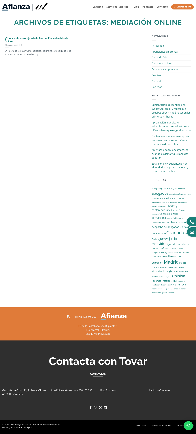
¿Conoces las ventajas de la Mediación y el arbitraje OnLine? (36, 40)
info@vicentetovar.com (64, 390)
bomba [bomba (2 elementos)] (171, 198)
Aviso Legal (141, 425)
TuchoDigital (26, 427)
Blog (136, 6)
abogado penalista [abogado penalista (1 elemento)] (177, 189)
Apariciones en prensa (165, 51)
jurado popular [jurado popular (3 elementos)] (177, 244)
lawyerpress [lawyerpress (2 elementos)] (158, 252)
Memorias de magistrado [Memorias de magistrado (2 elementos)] (164, 271)
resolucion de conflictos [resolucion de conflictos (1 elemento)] (161, 285)
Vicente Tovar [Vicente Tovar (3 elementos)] (179, 284)
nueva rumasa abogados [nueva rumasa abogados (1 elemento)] (161, 277)
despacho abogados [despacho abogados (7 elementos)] (175, 222)
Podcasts (147, 6)
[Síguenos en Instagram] (95, 408)
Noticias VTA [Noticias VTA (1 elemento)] (183, 271)
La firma (98, 6)
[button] (188, 425)
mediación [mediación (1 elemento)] (164, 268)
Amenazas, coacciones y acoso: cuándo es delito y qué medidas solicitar (170, 153)
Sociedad (157, 87)
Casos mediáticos (162, 63)
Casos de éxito (160, 57)
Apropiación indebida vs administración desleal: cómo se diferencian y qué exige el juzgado (171, 126)
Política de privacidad (161, 425)
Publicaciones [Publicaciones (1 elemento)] (179, 281)
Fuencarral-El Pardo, (98, 330)
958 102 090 (85, 390)
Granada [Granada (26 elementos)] (175, 233)
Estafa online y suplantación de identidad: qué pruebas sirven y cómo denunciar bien (170, 167)
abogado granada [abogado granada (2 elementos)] (161, 188)
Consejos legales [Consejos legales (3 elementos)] (169, 213)
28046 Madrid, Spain (98, 333)
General (156, 81)
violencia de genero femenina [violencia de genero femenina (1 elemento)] (163, 293)
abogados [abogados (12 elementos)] (160, 193)
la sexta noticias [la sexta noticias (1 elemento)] (176, 249)
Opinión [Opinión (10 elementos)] (178, 276)
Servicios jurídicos (118, 6)
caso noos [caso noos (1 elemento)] (162, 206)
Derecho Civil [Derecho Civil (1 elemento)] (170, 218)
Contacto (162, 6)
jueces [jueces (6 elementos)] (163, 239)
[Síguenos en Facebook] (90, 408)
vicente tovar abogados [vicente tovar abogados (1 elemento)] (161, 289)
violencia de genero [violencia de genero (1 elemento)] (179, 289)
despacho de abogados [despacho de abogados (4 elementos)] (165, 227)
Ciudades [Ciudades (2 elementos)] (172, 210)
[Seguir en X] (100, 408)
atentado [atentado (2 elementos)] (163, 198)
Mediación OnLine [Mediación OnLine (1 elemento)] (176, 268)
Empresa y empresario (165, 69)
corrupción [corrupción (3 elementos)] (158, 217)
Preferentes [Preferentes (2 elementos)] (168, 280)
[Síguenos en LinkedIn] (105, 408)
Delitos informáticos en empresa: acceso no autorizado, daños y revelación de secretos (171, 140)
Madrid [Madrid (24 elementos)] (171, 262)
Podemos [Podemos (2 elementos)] (156, 280)
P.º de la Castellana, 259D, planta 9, (98, 326)
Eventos (156, 75)
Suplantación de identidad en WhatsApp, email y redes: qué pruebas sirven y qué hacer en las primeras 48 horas (171, 110)
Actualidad (158, 45)
